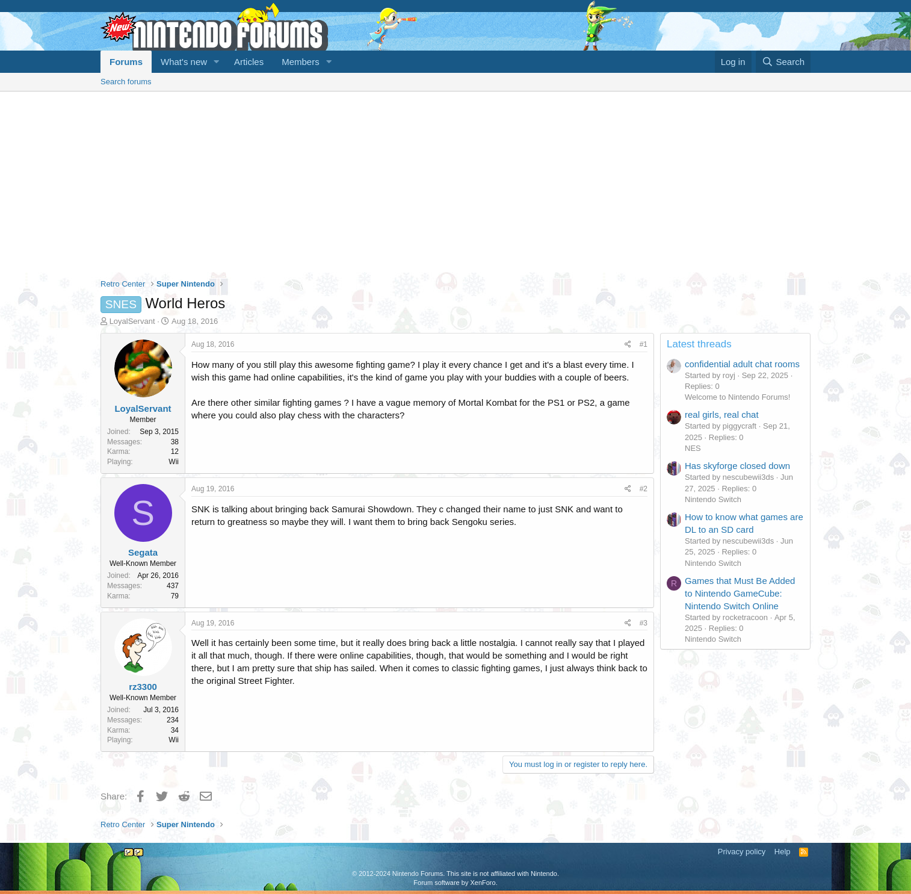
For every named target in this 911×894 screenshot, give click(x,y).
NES (693, 448)
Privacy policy (741, 851)
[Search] (783, 62)
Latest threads (699, 344)
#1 (643, 344)
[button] (216, 62)
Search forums (126, 81)
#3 (643, 623)
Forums (126, 62)
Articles (249, 62)
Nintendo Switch (713, 499)
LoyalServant (132, 321)
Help (782, 851)
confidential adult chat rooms (742, 364)
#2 (643, 489)
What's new (184, 62)
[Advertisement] (455, 182)
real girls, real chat (722, 414)
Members (301, 62)
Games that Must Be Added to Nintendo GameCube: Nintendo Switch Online (740, 593)
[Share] (627, 345)
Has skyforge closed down (737, 466)
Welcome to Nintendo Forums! (737, 397)
